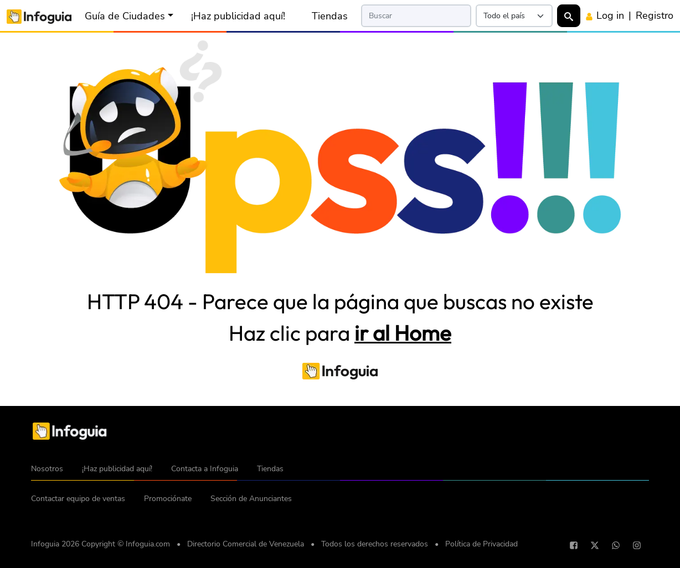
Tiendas (330, 16)
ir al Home (402, 333)
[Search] (416, 15)
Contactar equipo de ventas (78, 498)
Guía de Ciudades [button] (125, 16)
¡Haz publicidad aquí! (238, 16)
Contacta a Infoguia (204, 468)
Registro (654, 15)
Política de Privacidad (481, 544)
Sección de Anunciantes (251, 498)
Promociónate (168, 498)
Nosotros (47, 468)
